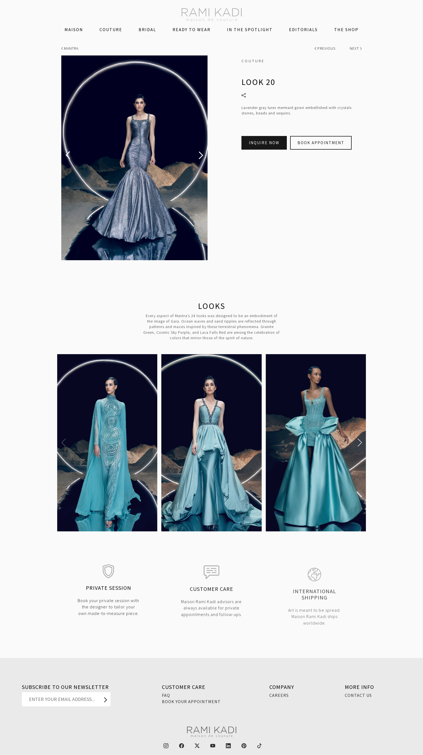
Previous (325, 48)
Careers (279, 695)
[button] (63, 443)
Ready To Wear (192, 29)
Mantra (70, 48)
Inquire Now (264, 142)
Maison (74, 29)
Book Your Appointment (191, 701)
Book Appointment (320, 142)
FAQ (166, 695)
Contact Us (358, 695)
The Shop (346, 29)
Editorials (303, 29)
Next (356, 48)
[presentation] (67, 155)
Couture (111, 29)
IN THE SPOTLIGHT (250, 29)
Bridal (147, 29)
